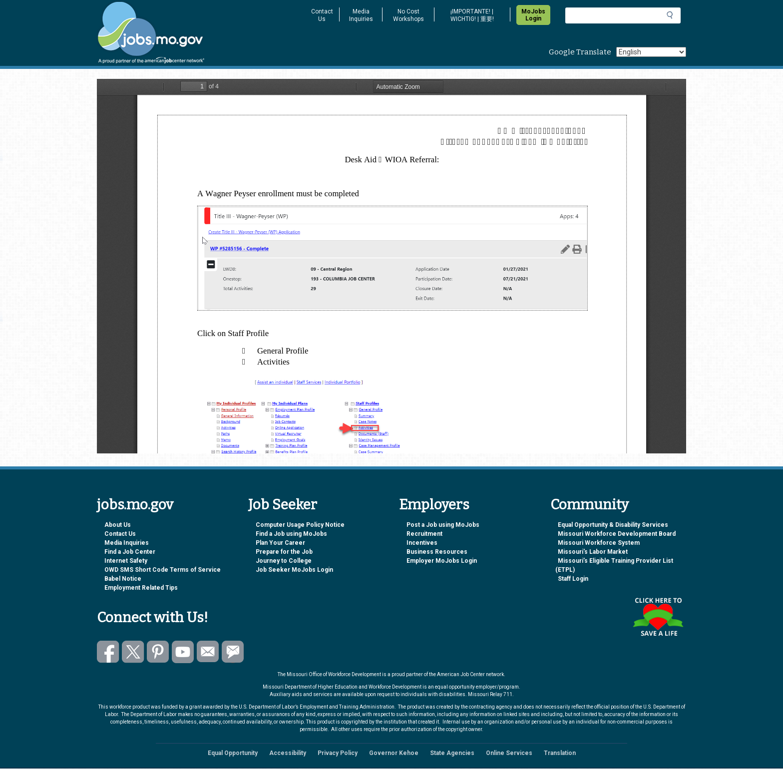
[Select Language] (651, 52)
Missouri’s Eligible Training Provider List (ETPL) (614, 565)
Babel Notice (122, 578)
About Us (117, 524)
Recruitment (424, 533)
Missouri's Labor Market (593, 551)
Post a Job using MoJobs (442, 524)
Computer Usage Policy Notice (300, 524)
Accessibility (287, 753)
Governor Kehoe (393, 753)
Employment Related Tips (141, 587)
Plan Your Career (280, 542)
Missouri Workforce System (599, 542)
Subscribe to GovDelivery (233, 652)
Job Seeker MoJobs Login (294, 569)
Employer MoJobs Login (441, 560)
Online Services (509, 753)
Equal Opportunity (233, 753)
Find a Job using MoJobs (291, 533)
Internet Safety (125, 560)
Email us (208, 652)
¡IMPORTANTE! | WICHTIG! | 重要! (472, 15)
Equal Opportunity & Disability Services (613, 524)
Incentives (421, 542)
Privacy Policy (338, 753)
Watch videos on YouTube (183, 652)
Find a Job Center (129, 551)
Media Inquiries (361, 15)
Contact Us (322, 15)
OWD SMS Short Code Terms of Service (162, 569)
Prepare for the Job (284, 551)
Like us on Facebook (108, 652)
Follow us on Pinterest (158, 652)
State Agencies (452, 753)
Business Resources (436, 551)
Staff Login (573, 578)
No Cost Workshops (408, 15)
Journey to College (284, 560)
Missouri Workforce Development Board (617, 533)
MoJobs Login (533, 15)
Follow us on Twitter (133, 652)
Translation (560, 753)
